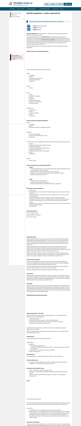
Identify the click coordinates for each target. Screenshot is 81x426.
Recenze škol (55, 8)
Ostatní (62, 9)
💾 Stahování (14, 14)
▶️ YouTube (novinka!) (16, 13)
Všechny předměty (20, 8)
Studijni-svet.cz (22, 3)
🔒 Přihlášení (12, 8)
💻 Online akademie (15, 16)
